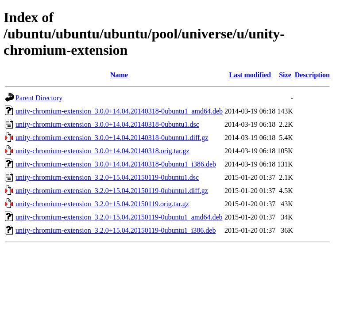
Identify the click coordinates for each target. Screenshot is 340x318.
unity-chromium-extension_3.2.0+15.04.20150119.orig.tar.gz (102, 204)
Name (119, 75)
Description (312, 75)
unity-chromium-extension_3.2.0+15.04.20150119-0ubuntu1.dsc (107, 177)
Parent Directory (38, 98)
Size (285, 75)
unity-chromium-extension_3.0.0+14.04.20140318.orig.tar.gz (102, 151)
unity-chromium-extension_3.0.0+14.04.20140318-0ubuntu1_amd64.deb (119, 111)
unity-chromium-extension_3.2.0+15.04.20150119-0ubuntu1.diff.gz (111, 190)
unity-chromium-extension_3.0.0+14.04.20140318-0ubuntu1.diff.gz (111, 137)
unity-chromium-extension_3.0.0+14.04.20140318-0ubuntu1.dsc (107, 124)
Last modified (250, 75)
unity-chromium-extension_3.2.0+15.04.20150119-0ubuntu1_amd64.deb (118, 217)
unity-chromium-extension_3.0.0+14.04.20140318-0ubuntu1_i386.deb (115, 164)
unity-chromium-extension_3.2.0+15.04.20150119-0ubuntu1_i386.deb (115, 230)
